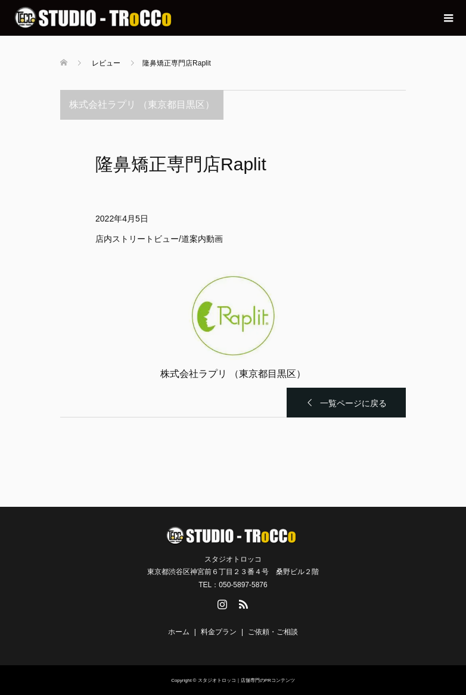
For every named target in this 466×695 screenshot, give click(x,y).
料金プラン (219, 632)
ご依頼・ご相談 (273, 632)
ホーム (178, 632)
